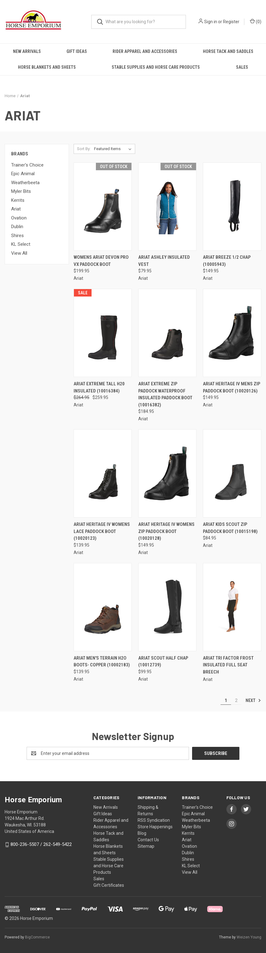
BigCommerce (37, 937)
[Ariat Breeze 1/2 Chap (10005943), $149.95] (232, 206)
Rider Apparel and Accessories (145, 51)
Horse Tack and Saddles (228, 51)
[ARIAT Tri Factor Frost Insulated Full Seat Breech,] (232, 607)
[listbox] (114, 149)
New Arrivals (27, 51)
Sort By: (84, 148)
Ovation (19, 218)
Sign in (210, 21)
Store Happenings (155, 826)
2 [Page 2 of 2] (236, 700)
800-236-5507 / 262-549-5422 (41, 844)
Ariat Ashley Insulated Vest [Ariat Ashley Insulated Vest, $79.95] (164, 260)
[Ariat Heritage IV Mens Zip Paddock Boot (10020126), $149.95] (232, 333)
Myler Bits (21, 191)
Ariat (16, 209)
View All (19, 253)
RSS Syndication (154, 820)
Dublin (17, 226)
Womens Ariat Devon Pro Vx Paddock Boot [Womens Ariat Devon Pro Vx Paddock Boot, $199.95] (101, 260)
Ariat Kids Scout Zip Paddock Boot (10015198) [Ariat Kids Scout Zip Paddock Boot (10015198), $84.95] (230, 528)
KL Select (20, 244)
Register (231, 21)
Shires (17, 235)
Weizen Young (249, 937)
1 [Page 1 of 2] (226, 700)
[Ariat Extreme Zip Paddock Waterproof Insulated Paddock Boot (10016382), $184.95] (167, 333)
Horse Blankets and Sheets (47, 67)
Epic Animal (23, 173)
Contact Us (148, 839)
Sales (242, 67)
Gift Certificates (108, 885)
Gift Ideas (76, 51)
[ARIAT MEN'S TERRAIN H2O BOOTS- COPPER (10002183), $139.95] (103, 607)
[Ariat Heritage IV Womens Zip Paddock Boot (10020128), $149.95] (167, 473)
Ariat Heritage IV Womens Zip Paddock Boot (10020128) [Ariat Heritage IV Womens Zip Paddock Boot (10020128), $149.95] (166, 531)
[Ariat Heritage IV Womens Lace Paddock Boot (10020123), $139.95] (103, 473)
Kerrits (17, 200)
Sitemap (146, 846)
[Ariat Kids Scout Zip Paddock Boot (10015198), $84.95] (232, 473)
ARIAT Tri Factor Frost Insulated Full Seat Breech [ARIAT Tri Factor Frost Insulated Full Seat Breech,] (228, 665)
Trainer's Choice (27, 165)
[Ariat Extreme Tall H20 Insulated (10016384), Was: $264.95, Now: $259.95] (103, 333)
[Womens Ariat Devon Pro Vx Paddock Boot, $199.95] (103, 206)
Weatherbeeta (25, 182)
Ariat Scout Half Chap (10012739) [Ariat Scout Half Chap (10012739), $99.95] (163, 661)
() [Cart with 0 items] (255, 21)
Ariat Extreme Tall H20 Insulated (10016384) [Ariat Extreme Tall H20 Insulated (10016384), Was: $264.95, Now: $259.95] (99, 387)
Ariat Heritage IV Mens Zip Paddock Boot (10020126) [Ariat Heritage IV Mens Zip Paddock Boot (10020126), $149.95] (231, 387)
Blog (142, 833)
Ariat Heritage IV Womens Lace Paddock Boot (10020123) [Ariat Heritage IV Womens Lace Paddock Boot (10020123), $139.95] (102, 531)
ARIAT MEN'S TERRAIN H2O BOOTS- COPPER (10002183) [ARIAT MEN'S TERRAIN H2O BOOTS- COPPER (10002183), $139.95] (102, 661)
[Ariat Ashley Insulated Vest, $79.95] (167, 206)
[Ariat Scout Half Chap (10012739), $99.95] (167, 607)
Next (253, 700)
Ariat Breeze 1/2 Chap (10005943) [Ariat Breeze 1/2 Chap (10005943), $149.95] (227, 260)
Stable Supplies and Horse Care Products (156, 67)
